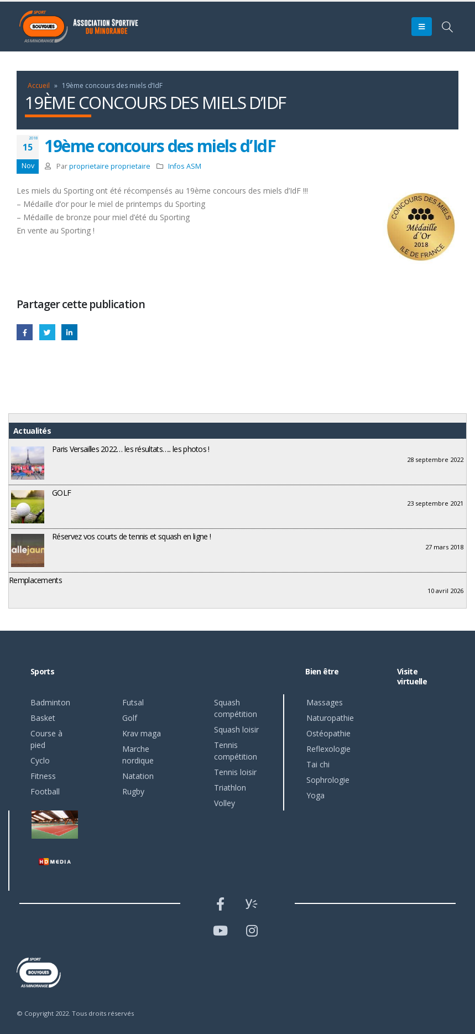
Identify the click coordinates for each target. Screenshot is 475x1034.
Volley (224, 803)
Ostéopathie (328, 733)
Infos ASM (184, 166)
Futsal (133, 702)
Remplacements (35, 580)
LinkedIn (69, 332)
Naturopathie (330, 718)
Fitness (43, 776)
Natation (138, 776)
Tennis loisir (235, 772)
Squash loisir (236, 729)
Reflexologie (328, 749)
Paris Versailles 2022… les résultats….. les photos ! (131, 449)
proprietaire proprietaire (109, 166)
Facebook (25, 332)
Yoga (315, 795)
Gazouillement (47, 332)
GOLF (61, 492)
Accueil (39, 85)
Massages (324, 702)
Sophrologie (327, 780)
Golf (129, 718)
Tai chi (318, 764)
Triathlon (230, 787)
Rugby (133, 791)
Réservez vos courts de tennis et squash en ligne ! (131, 536)
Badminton (50, 702)
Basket (42, 718)
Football (45, 791)
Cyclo (40, 760)
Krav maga (141, 733)
